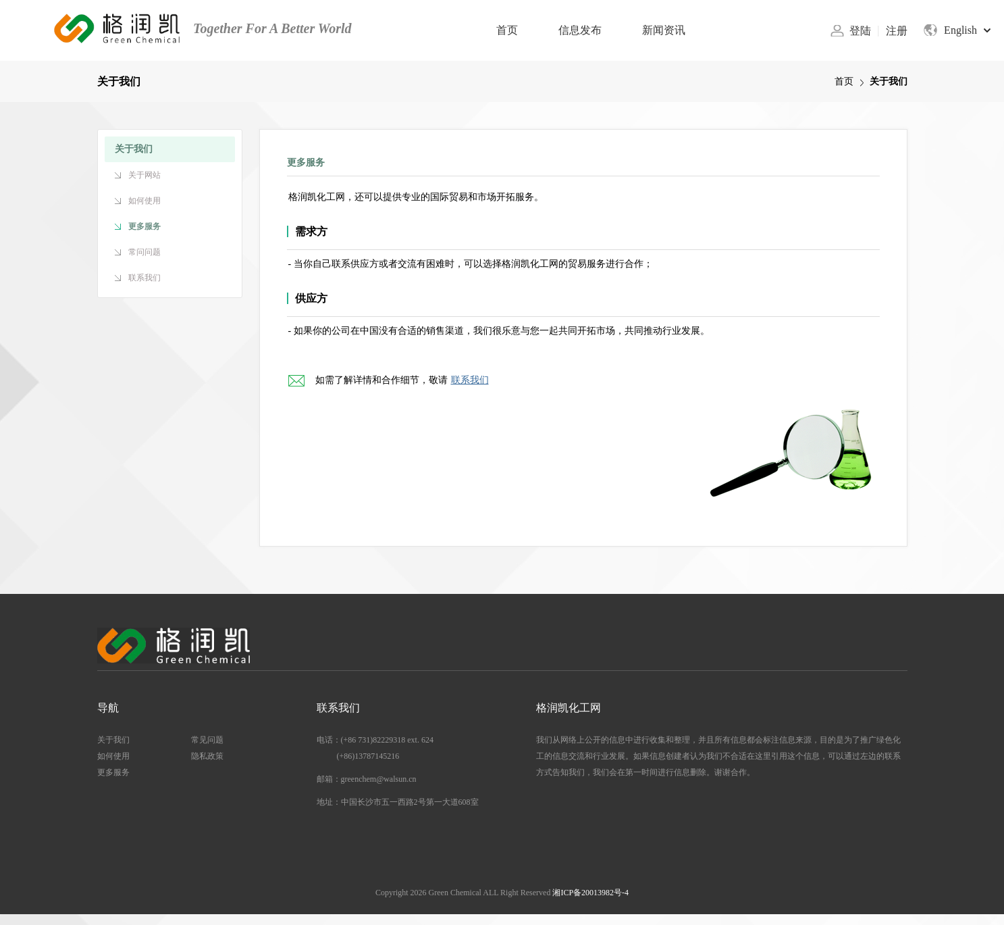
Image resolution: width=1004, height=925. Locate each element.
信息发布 (580, 30)
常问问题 (144, 252)
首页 (507, 30)
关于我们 (113, 740)
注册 (896, 30)
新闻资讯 (663, 30)
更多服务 (144, 226)
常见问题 (207, 740)
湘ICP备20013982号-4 (590, 892)
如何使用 (144, 200)
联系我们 (144, 277)
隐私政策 (207, 756)
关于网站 (144, 175)
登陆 (860, 30)
